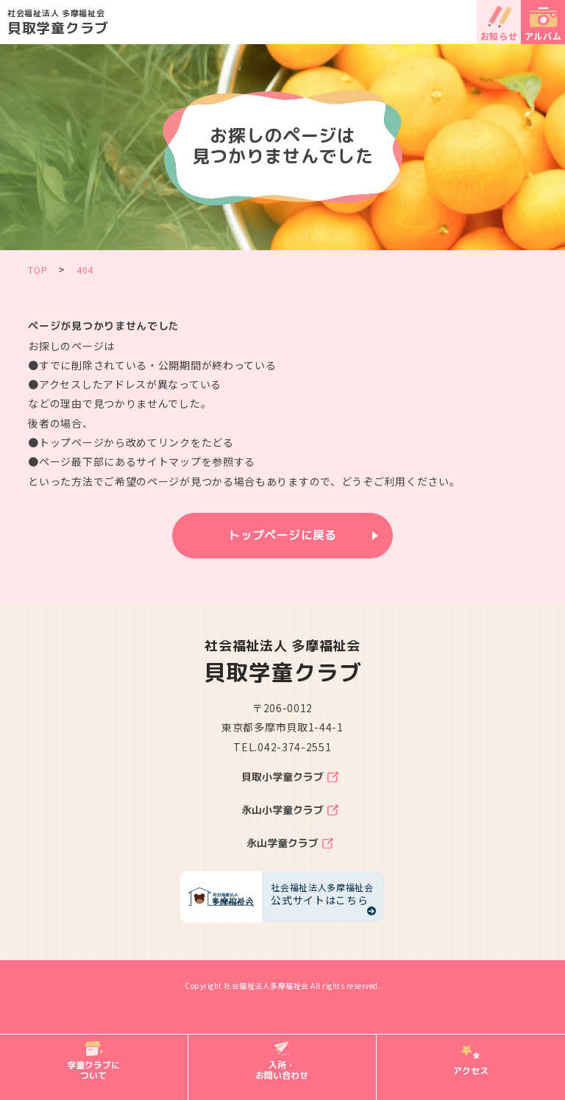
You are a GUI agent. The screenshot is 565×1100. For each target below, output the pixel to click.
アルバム (543, 35)
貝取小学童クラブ (282, 777)
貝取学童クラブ (286, 21)
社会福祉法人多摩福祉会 (266, 985)
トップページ (71, 442)
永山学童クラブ (282, 843)
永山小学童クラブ (282, 810)
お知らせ (499, 35)
